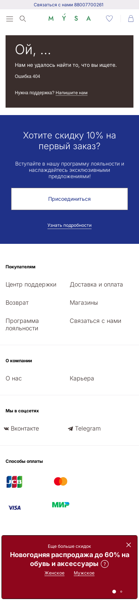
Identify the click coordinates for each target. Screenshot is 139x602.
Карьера (82, 378)
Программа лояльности (22, 324)
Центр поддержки (31, 284)
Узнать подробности (69, 225)
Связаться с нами (95, 320)
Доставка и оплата (96, 284)
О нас (14, 378)
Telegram (88, 428)
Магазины (84, 302)
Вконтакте (25, 428)
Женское (54, 573)
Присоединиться (69, 199)
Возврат (17, 302)
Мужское (84, 573)
